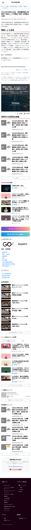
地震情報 (4, 252)
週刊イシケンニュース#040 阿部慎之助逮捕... (20, 294)
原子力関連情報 (6, 273)
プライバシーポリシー (8, 504)
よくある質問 (6, 498)
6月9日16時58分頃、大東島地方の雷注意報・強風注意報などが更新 (20, 447)
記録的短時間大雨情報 (8, 264)
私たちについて (7, 485)
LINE (21, 113)
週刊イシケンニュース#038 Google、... (20, 317)
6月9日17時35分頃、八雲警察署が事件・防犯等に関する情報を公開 (20, 420)
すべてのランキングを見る (15, 385)
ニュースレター (22, 485)
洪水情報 (4, 260)
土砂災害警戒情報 (7, 262)
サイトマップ (6, 510)
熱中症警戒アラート (8, 266)
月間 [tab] (23, 340)
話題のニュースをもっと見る (15, 400)
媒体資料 (6, 496)
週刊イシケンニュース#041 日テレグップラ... (20, 286)
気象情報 (4, 256)
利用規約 (6, 502)
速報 (5, 518)
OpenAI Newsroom (11, 392)
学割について (6, 500)
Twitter (20, 487)
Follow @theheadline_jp (15, 466)
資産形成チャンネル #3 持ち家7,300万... (19, 301)
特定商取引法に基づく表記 (9, 506)
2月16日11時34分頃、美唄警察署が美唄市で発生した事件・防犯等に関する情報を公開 (20, 148)
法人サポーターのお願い (9, 494)
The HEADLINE (15, 2)
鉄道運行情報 (6, 277)
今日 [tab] (8, 340)
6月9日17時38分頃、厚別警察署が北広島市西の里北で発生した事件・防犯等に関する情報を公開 (20, 411)
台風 (3, 258)
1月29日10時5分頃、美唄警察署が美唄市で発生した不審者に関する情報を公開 (20, 159)
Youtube (21, 489)
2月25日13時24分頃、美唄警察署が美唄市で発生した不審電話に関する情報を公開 (20, 136)
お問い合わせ (6, 508)
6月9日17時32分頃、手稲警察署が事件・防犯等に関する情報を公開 (20, 429)
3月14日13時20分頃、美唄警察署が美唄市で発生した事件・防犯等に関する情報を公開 (20, 124)
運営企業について (22, 518)
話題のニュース (7, 520)
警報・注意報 (6, 254)
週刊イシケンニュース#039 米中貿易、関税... (20, 309)
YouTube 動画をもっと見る (15, 332)
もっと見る (15, 178)
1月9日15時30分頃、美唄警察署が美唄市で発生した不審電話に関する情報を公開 (20, 169)
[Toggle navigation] (3, 2)
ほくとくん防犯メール (24, 69)
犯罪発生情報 (6, 275)
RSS (20, 491)
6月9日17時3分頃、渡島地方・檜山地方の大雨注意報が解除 (20, 438)
